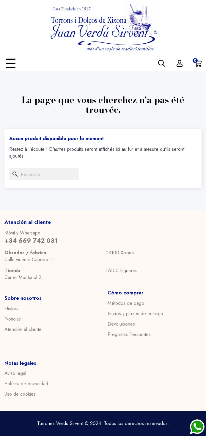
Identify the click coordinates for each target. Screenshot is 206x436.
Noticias (12, 319)
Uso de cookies (20, 394)
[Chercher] (44, 174)
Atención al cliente (23, 329)
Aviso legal (15, 373)
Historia (12, 308)
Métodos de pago (126, 303)
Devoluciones (121, 324)
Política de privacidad (26, 383)
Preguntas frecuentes (129, 334)
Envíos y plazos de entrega (135, 313)
